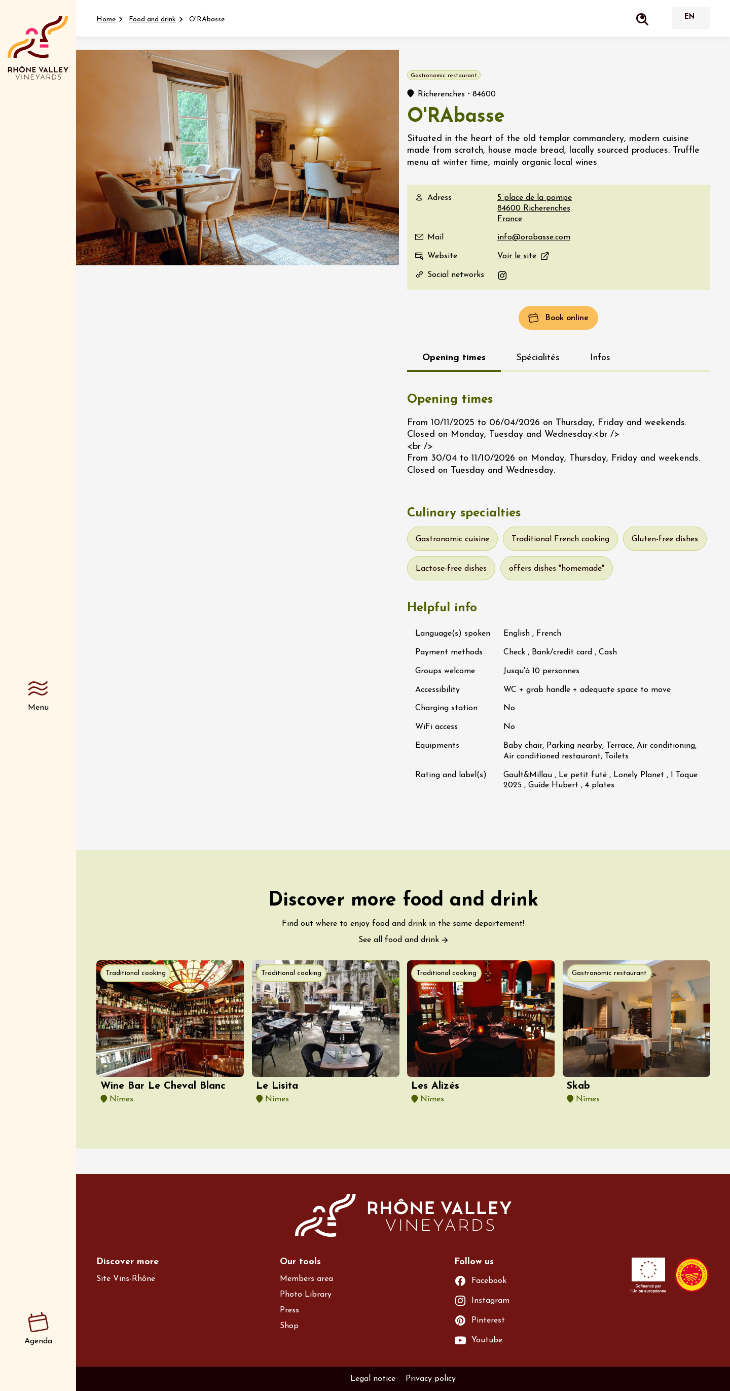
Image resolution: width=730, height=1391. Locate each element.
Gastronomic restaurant (609, 973)
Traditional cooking (135, 973)
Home (106, 19)
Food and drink (152, 19)
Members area (306, 1279)
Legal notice (372, 1379)
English (689, 18)
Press (289, 1310)
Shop (289, 1326)
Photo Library (306, 1295)
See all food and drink (398, 940)
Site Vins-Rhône (125, 1279)
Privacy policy (431, 1379)
